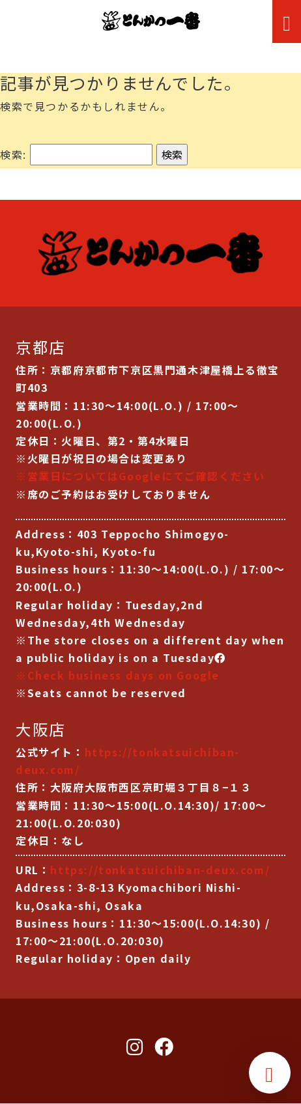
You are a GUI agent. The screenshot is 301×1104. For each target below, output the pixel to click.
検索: (13, 154)
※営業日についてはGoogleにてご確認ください (140, 476)
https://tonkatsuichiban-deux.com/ (160, 869)
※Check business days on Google (118, 675)
